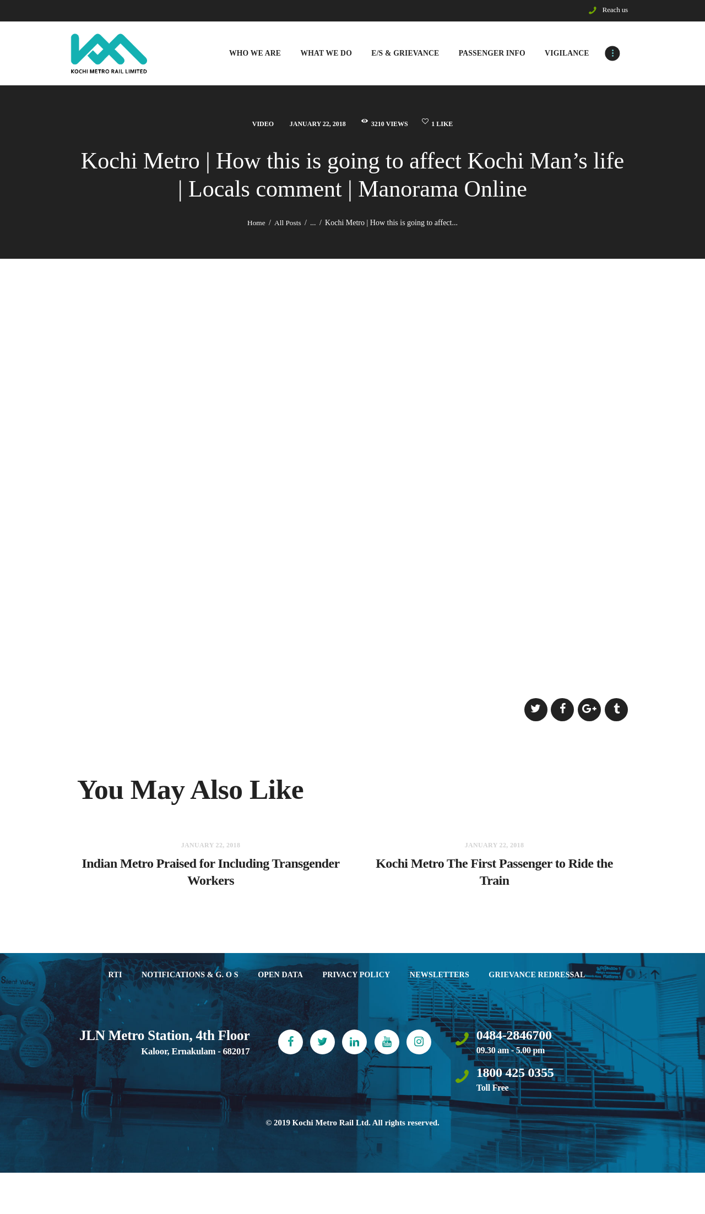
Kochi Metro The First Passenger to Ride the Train (494, 881)
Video (250, 125)
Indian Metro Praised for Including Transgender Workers (210, 881)
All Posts (288, 224)
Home (255, 224)
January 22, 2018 (312, 125)
